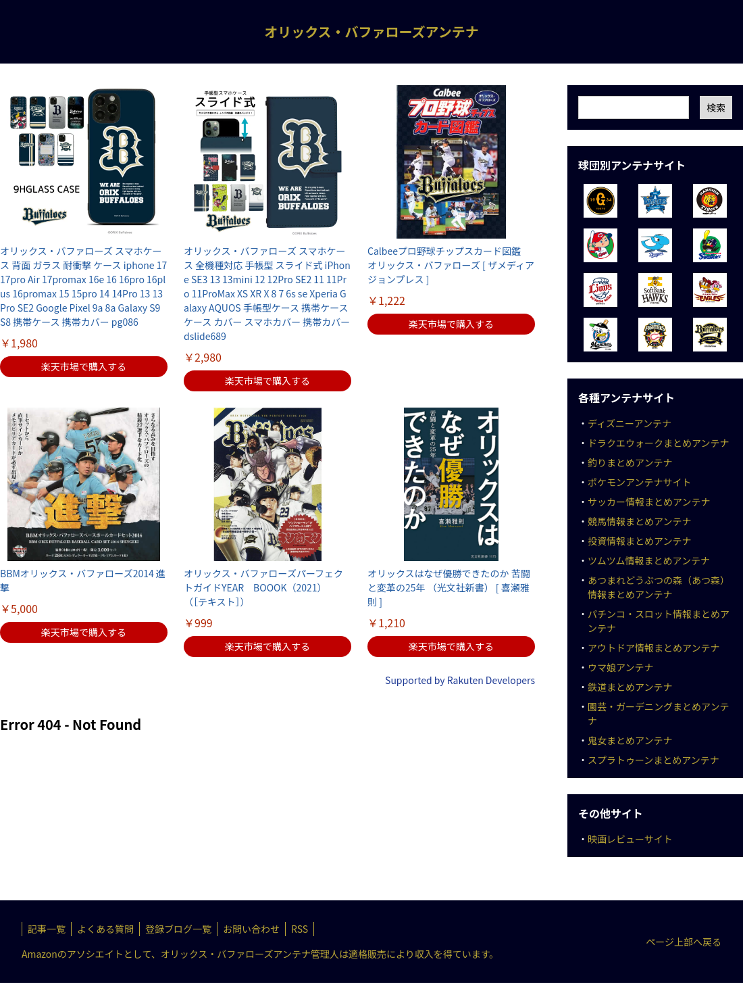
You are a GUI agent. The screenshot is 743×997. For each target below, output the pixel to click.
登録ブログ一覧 (178, 928)
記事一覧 (47, 928)
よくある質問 (105, 928)
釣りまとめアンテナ (630, 462)
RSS (299, 928)
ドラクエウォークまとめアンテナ (658, 442)
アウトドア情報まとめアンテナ (653, 647)
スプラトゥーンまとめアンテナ (653, 760)
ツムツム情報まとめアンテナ (649, 560)
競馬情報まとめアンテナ (639, 521)
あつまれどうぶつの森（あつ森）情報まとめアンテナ (658, 587)
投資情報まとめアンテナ (639, 541)
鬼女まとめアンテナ (630, 740)
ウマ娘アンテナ (620, 667)
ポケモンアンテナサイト (639, 482)
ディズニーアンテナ (629, 423)
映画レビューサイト (630, 839)
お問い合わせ (251, 928)
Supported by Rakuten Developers (460, 680)
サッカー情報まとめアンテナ (649, 501)
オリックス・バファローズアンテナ (371, 31)
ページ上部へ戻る (683, 941)
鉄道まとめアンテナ (630, 687)
